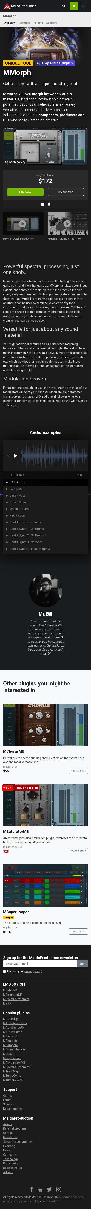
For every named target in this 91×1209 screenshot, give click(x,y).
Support (51, 22)
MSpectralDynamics (16, 999)
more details (78, 770)
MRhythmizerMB (14, 1062)
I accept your (24, 971)
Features (24, 22)
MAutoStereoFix (13, 1027)
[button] (64, 6)
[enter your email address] (40, 964)
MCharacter (11, 1040)
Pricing (38, 22)
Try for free (65, 192)
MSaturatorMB (16, 831)
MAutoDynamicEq (15, 1023)
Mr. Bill (45, 614)
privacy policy (33, 971)
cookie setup (50, 1201)
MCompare (10, 1045)
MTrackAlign (11, 1071)
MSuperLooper (16, 912)
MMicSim (9, 1053)
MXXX (7, 1003)
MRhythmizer (12, 1058)
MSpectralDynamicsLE (18, 1067)
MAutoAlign (11, 1019)
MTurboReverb (13, 1080)
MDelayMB (10, 990)
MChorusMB (13, 751)
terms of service (73, 1197)
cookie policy (31, 1201)
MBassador (10, 1036)
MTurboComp (12, 1075)
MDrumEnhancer (14, 1049)
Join (82, 964)
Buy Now (25, 192)
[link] (31, 1189)
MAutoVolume (12, 1032)
